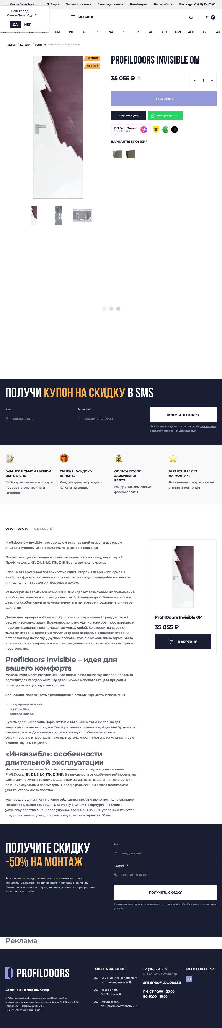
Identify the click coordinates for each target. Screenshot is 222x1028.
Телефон (84, 409)
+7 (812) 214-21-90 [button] (156, 969)
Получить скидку (183, 415)
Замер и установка (110, 4)
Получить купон (128, 115)
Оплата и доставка (78, 4)
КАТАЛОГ (86, 17)
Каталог (25, 44)
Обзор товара (16, 528)
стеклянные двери (37, 1002)
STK (48, 774)
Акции (53, 4)
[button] (204, 4)
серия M (40, 44)
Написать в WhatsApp (162, 974)
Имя (8, 409)
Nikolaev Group (38, 990)
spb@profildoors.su (162, 983)
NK (26, 774)
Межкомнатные (14, 1002)
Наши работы (163, 4)
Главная (10, 44)
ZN (33, 774)
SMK (59, 774)
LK (42, 774)
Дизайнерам (138, 4)
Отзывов (44, 528)
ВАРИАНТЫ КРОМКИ (129, 142)
